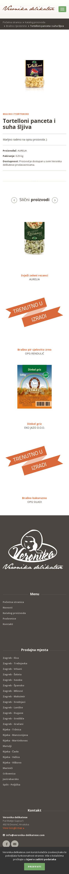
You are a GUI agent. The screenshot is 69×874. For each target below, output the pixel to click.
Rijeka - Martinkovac (15, 740)
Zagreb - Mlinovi (13, 691)
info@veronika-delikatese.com (24, 835)
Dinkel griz (34, 424)
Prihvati (34, 866)
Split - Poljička (11, 784)
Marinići (8, 768)
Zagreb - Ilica (11, 657)
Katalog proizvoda (35, 22)
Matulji (7, 746)
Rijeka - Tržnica (12, 729)
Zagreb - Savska (12, 680)
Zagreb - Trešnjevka (15, 663)
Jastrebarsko (11, 779)
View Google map (13, 828)
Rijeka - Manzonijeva (15, 735)
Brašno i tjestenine (16, 26)
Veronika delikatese (15, 817)
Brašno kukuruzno (34, 498)
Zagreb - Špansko (13, 685)
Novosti (8, 607)
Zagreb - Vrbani (12, 669)
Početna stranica (12, 22)
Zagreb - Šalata (12, 674)
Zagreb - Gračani (13, 724)
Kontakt (8, 624)
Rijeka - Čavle (11, 751)
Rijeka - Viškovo (12, 762)
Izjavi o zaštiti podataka (41, 859)
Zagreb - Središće (13, 718)
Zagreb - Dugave (13, 713)
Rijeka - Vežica (11, 757)
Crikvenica (9, 773)
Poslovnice (9, 618)
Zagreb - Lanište (13, 707)
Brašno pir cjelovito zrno (34, 349)
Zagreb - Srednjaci (14, 702)
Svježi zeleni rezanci (34, 275)
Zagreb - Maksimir (14, 696)
